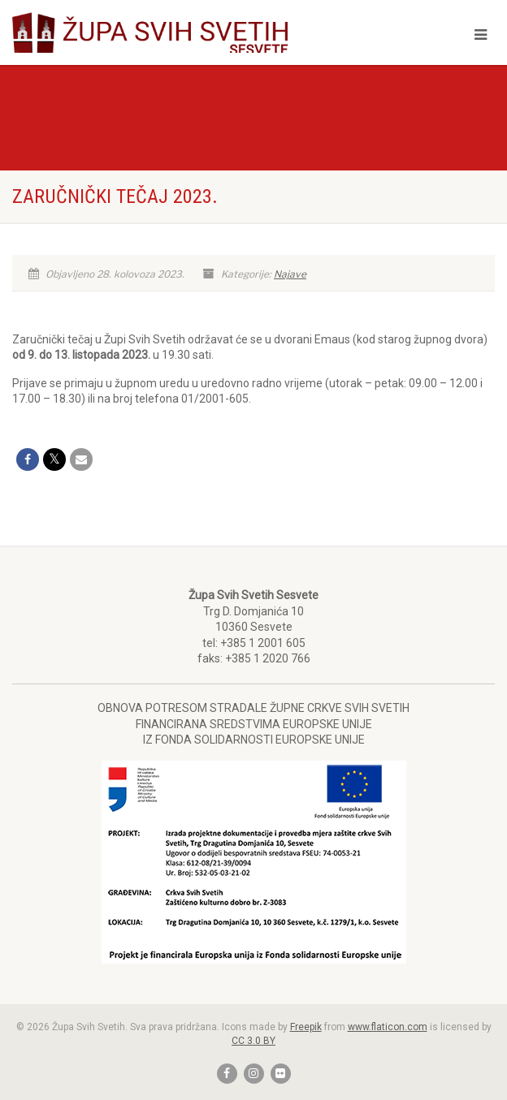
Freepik (306, 1027)
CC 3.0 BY (253, 1040)
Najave (290, 274)
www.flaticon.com (387, 1027)
